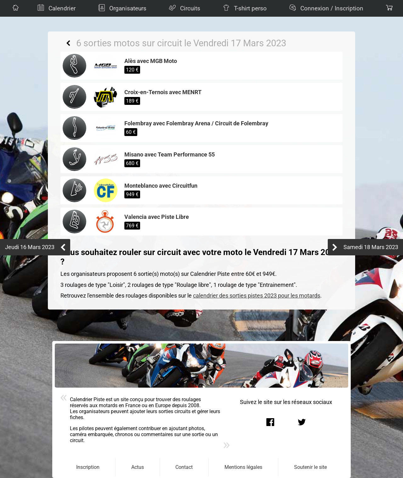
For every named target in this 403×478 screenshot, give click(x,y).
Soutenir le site (310, 467)
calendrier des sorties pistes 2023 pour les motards (256, 296)
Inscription (87, 467)
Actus (137, 467)
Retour (68, 43)
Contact (184, 467)
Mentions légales (243, 467)
